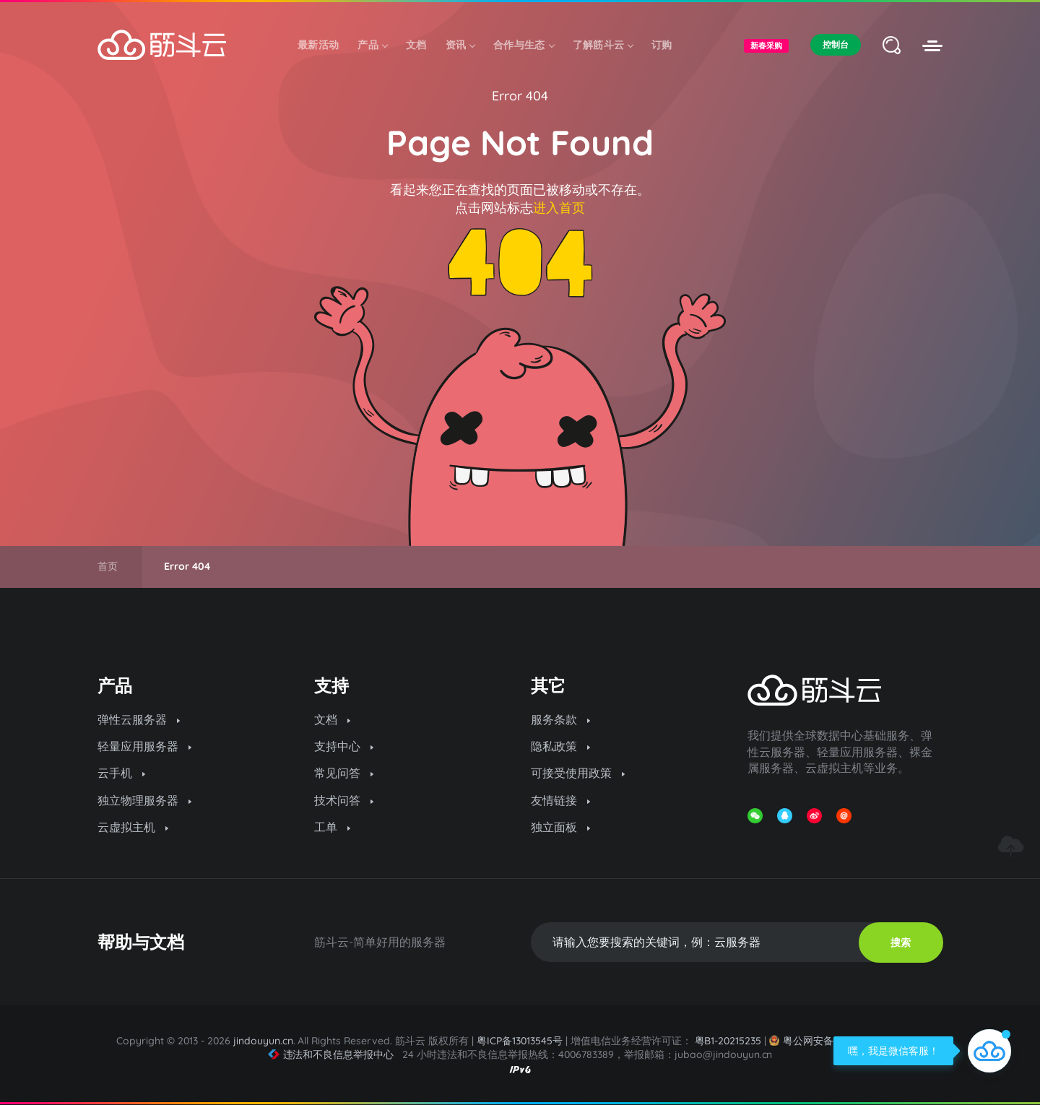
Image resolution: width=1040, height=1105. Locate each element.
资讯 (460, 44)
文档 (416, 44)
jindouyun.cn (263, 1040)
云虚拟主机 (133, 827)
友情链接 (560, 800)
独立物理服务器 (144, 800)
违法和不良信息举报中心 (331, 1054)
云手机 (121, 773)
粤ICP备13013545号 (520, 1040)
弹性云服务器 (139, 719)
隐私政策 (560, 746)
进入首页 (559, 207)
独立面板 (560, 827)
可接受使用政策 (578, 773)
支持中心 (343, 746)
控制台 (836, 44)
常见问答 (343, 773)
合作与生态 (523, 44)
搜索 (900, 942)
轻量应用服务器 (144, 746)
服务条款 (560, 719)
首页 (108, 566)
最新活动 (318, 44)
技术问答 (343, 800)
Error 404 (520, 95)
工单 (332, 827)
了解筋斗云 (603, 44)
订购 (661, 44)
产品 (372, 44)
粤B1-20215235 (728, 1040)
